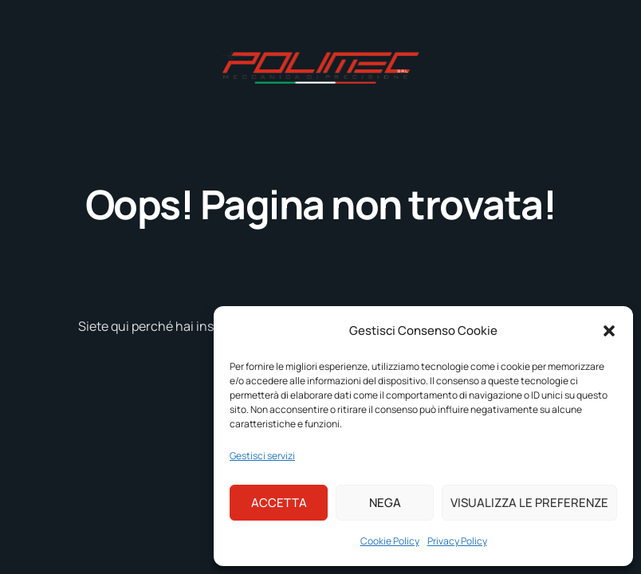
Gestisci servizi (262, 455)
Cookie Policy (389, 541)
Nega (385, 502)
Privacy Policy (457, 541)
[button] (609, 331)
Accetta (279, 502)
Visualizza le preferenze (529, 502)
